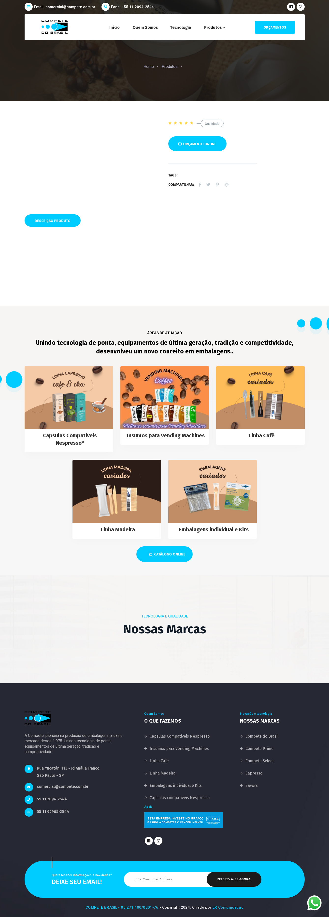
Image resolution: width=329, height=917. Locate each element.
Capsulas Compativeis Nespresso (180, 736)
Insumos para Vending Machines (166, 435)
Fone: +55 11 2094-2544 (132, 7)
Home (148, 66)
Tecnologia (180, 27)
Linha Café (261, 435)
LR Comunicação (228, 907)
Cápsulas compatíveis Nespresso (180, 797)
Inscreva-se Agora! (234, 879)
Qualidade (212, 124)
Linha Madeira (118, 529)
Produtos (213, 27)
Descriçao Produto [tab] (53, 221)
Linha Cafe (159, 761)
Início (114, 27)
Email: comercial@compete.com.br (64, 7)
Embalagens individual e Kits (214, 529)
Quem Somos (145, 27)
